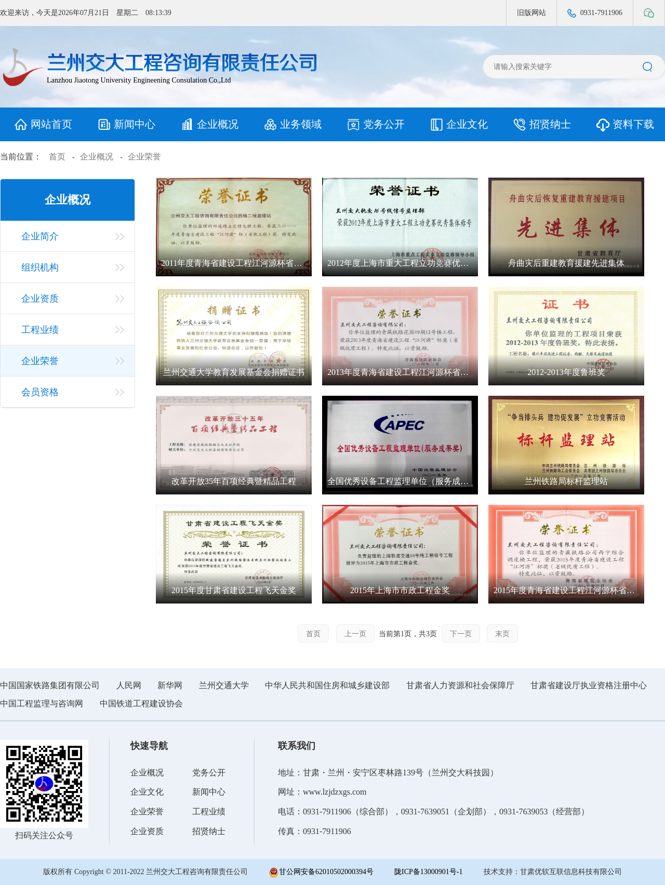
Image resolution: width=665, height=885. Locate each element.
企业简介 (40, 236)
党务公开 (374, 124)
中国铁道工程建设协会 (141, 703)
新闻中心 (125, 124)
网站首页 (41, 124)
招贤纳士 (540, 124)
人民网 (128, 685)
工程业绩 (40, 330)
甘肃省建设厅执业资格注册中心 (588, 685)
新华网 (169, 685)
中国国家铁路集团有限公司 (50, 685)
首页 (57, 156)
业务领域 (291, 124)
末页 (502, 634)
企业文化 (457, 124)
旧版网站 (531, 13)
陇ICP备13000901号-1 (428, 872)
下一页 (461, 634)
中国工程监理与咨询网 (41, 703)
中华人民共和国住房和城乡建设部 (327, 685)
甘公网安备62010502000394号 (321, 872)
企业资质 (40, 298)
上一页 (355, 634)
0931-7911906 (594, 13)
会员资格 (40, 392)
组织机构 (40, 267)
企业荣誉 (144, 156)
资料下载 (623, 124)
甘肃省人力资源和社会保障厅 (460, 685)
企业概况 (208, 124)
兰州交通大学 (224, 685)
